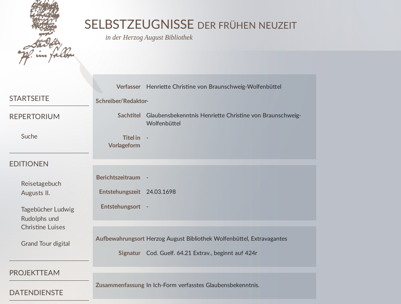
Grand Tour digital (45, 244)
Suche (29, 136)
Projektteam (34, 273)
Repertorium (34, 116)
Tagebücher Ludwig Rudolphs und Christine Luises (47, 218)
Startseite (29, 98)
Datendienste (36, 292)
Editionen (28, 164)
